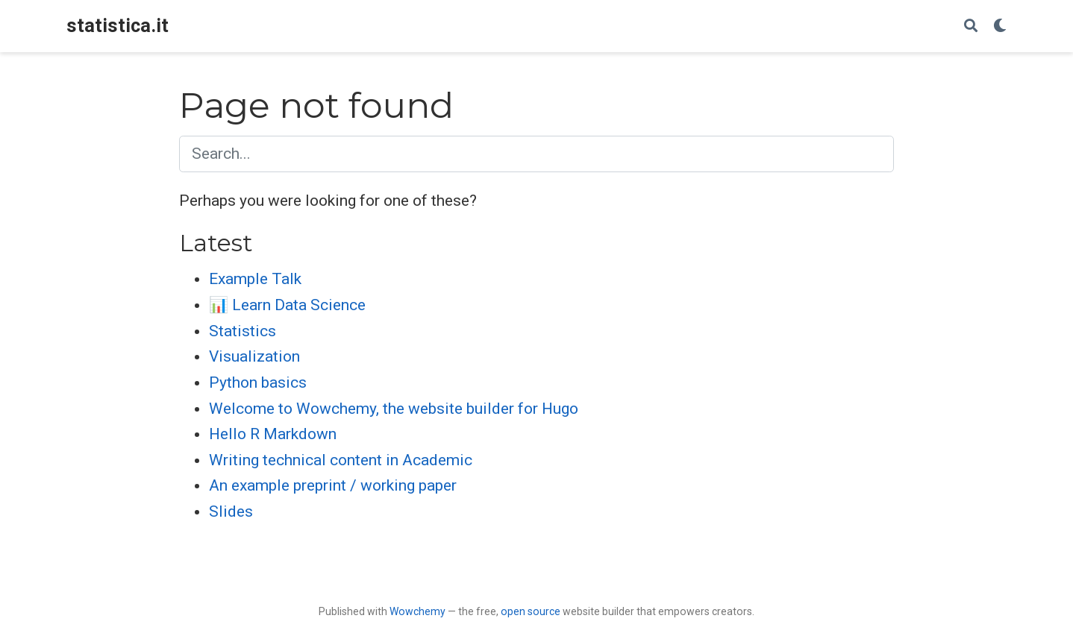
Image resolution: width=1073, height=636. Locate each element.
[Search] (970, 26)
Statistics (242, 331)
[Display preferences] (1000, 26)
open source (530, 611)
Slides (231, 511)
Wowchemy (417, 611)
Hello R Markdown (273, 434)
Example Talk (255, 279)
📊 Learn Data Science (287, 305)
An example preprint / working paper (333, 485)
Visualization (254, 356)
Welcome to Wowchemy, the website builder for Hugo (393, 409)
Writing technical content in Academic (340, 460)
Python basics (258, 382)
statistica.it (117, 26)
